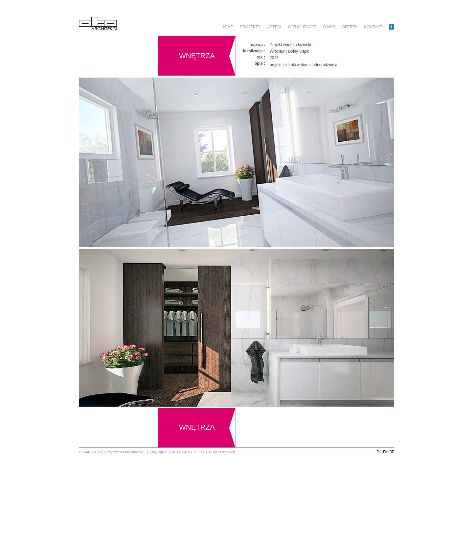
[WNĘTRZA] (197, 56)
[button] (378, 452)
